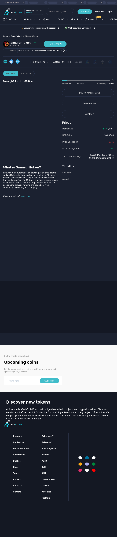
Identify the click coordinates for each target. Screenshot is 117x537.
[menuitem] (10, 19)
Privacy (17, 479)
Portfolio (46, 498)
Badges (78, 62)
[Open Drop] (88, 82)
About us (17, 485)
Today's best (16, 36)
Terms (16, 473)
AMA (44, 473)
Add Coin (99, 11)
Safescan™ (47, 442)
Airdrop (45, 454)
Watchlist (46, 492)
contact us (25, 196)
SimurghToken (31, 36)
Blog (15, 467)
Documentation (21, 448)
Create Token (48, 479)
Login (109, 11)
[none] (30, 19)
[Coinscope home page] (12, 11)
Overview (10, 73)
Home (5, 36)
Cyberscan (26, 73)
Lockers (45, 485)
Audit (44, 461)
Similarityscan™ (49, 448)
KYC (44, 467)
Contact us (18, 442)
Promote (85, 11)
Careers (17, 492)
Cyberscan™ (47, 436)
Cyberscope (19, 454)
